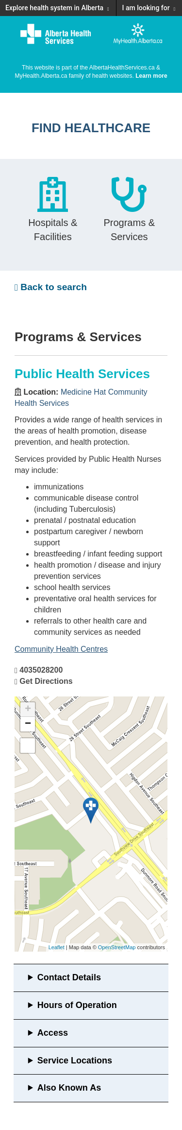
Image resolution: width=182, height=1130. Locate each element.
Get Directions (45, 681)
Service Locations (74, 1060)
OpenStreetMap (117, 947)
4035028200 (41, 670)
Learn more (151, 75)
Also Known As (69, 1088)
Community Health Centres (61, 649)
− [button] (28, 724)
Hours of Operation (77, 1005)
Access (52, 1033)
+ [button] (28, 709)
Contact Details (69, 977)
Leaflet (57, 947)
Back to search (51, 287)
